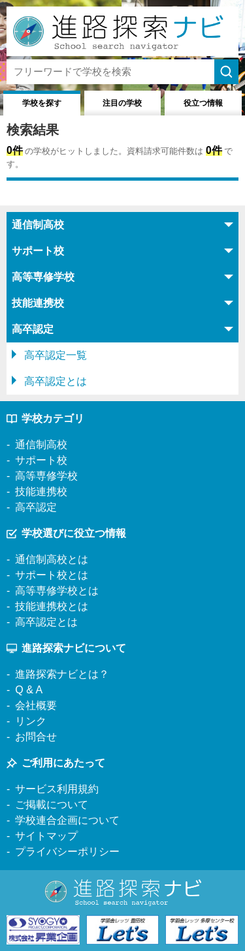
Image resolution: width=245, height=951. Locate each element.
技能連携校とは (51, 606)
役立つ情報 (203, 103)
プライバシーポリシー (67, 851)
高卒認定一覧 (55, 355)
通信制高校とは (51, 559)
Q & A (28, 689)
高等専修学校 (46, 475)
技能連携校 (41, 491)
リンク (30, 721)
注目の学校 (122, 103)
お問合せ (36, 736)
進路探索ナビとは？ (62, 674)
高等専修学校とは (57, 590)
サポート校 (41, 460)
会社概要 (36, 705)
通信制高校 (41, 444)
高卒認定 (36, 507)
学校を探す (41, 103)
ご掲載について (51, 804)
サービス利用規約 (57, 788)
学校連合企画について (67, 820)
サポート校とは (51, 575)
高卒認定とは (55, 381)
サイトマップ (46, 835)
